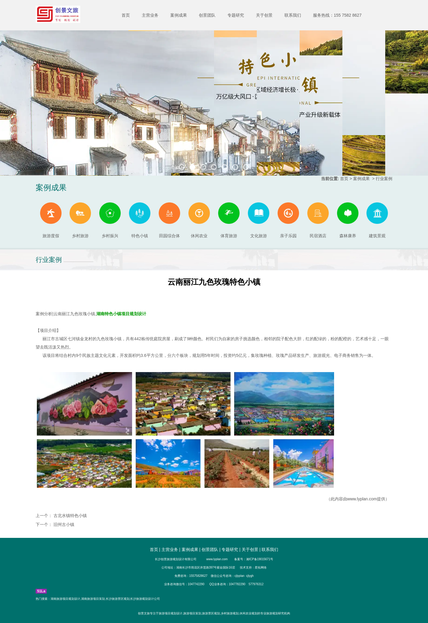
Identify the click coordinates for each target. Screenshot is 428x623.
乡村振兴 (110, 220)
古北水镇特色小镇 (69, 515)
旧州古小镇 (63, 524)
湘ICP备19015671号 (259, 559)
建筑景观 (377, 220)
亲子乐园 (288, 220)
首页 (126, 15)
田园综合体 (169, 220)
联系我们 (292, 15)
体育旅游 (229, 220)
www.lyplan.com (362, 498)
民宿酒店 (318, 220)
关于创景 (264, 15)
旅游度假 (51, 220)
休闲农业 (199, 220)
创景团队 (207, 15)
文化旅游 (258, 220)
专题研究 (235, 15)
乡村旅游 (80, 220)
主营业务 (150, 15)
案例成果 (178, 15)
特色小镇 (139, 220)
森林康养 (347, 220)
